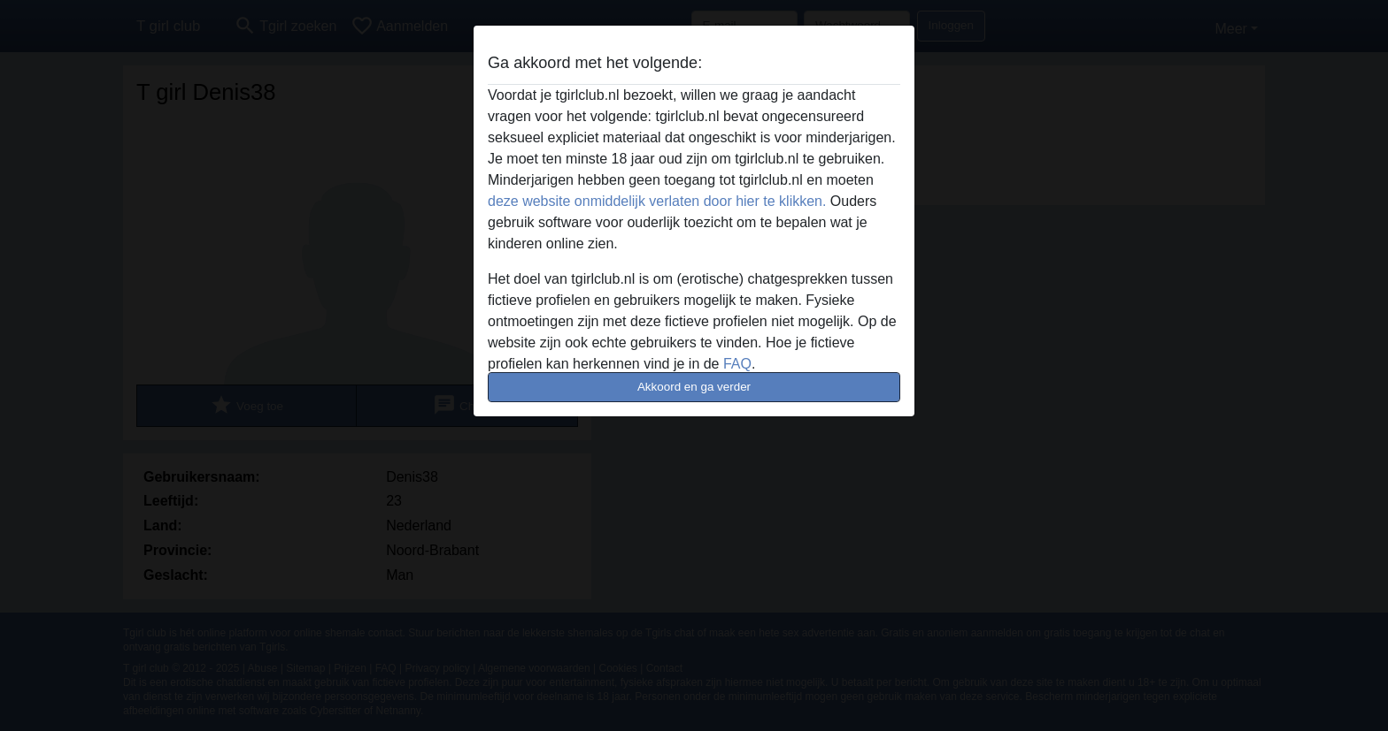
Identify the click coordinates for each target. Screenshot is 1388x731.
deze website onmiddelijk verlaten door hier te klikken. (657, 201)
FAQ (737, 363)
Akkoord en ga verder (694, 386)
